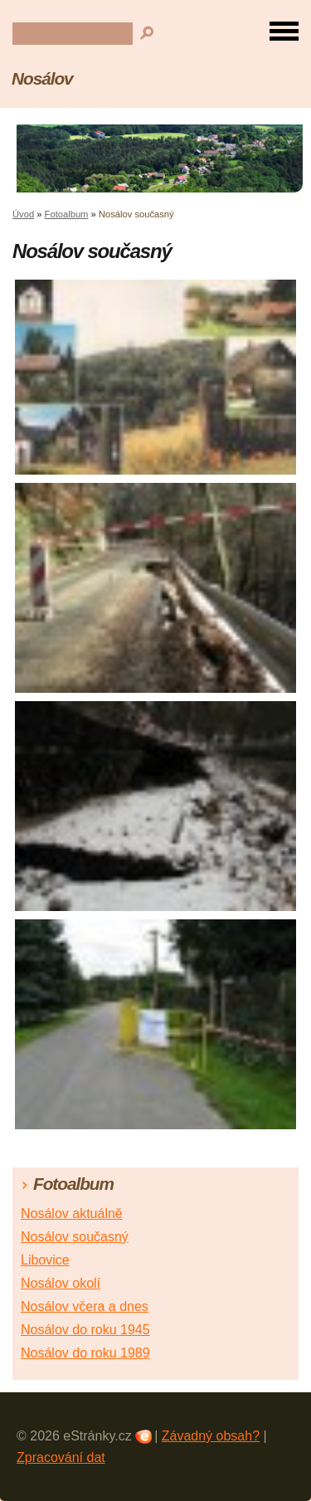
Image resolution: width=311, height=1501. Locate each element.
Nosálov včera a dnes (84, 1306)
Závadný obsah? (211, 1436)
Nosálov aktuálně (72, 1213)
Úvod (23, 214)
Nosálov (42, 78)
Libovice (45, 1260)
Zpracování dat (61, 1457)
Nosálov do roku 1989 (85, 1353)
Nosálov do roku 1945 (85, 1330)
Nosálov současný (75, 1237)
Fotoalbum (67, 214)
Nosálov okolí (60, 1283)
